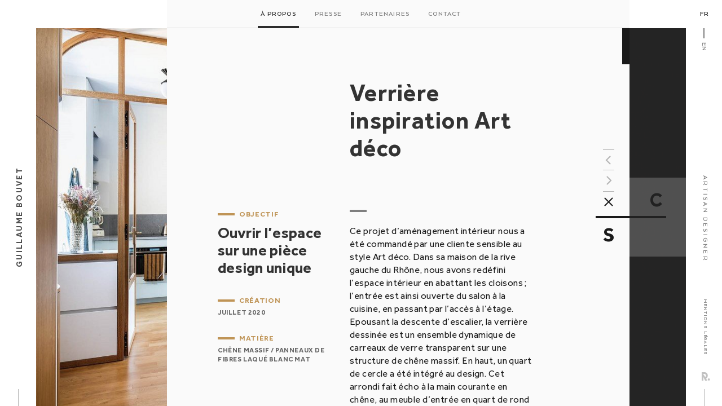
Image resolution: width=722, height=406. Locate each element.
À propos (278, 14)
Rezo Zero (706, 376)
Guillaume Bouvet (19, 217)
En (704, 46)
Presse (328, 14)
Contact (444, 14)
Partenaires (385, 14)
